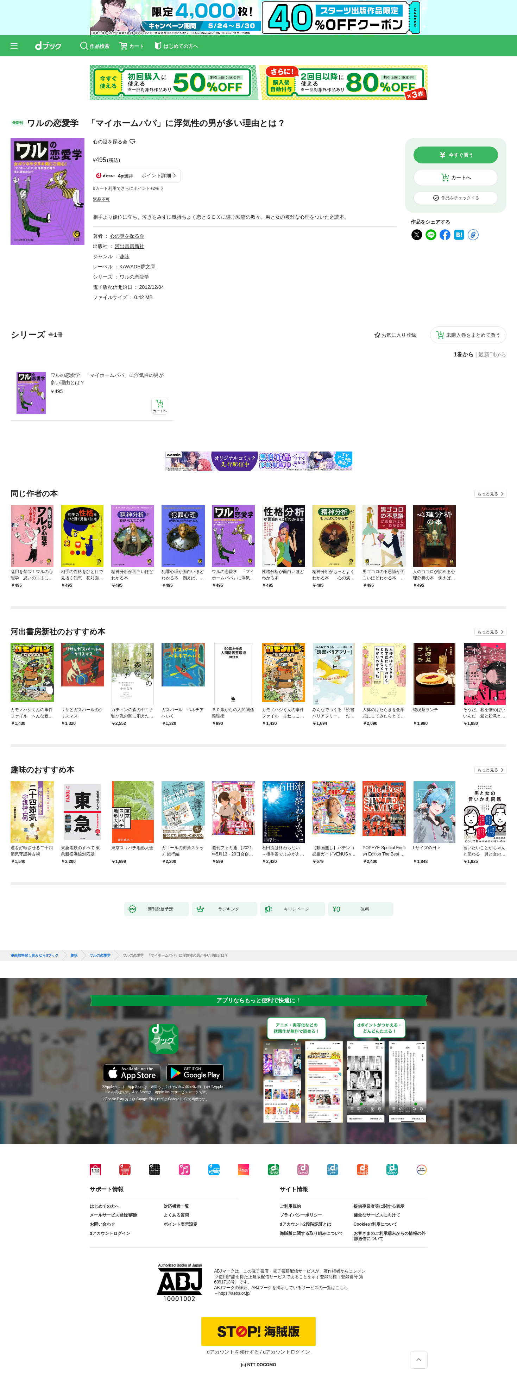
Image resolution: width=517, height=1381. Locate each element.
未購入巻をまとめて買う (473, 335)
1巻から (464, 354)
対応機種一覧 (176, 1206)
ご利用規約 (290, 1206)
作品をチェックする (460, 197)
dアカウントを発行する (233, 1352)
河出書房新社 (129, 246)
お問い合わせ (102, 1224)
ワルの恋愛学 (134, 277)
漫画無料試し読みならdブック (34, 955)
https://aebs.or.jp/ (235, 1293)
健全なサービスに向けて (377, 1215)
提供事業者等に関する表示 (379, 1206)
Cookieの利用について (375, 1224)
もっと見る (487, 493)
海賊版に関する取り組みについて (311, 1233)
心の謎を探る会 (110, 141)
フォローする (132, 141)
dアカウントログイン (110, 1233)
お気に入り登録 (399, 335)
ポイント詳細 (156, 175)
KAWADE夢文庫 (138, 266)
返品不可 (101, 199)
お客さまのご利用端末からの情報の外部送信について (389, 1236)
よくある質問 (176, 1215)
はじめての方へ (104, 1206)
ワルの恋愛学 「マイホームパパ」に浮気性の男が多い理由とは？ (107, 378)
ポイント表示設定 (180, 1224)
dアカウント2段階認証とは (305, 1224)
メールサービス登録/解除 (113, 1215)
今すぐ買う (461, 155)
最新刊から (492, 354)
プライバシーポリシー (301, 1215)
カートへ (461, 177)
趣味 (125, 256)
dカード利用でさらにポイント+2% (126, 188)
